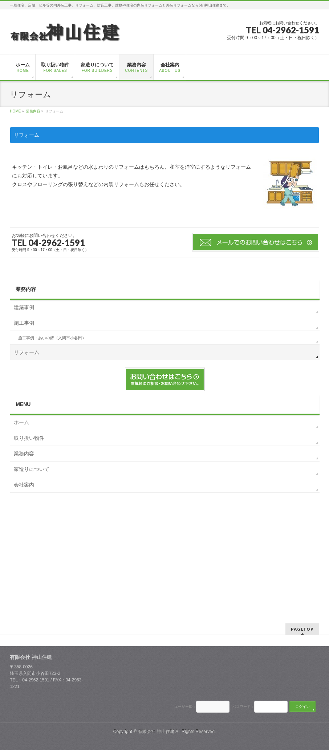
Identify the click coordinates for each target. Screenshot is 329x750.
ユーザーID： (185, 707)
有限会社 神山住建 (156, 731)
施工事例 (24, 323)
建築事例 (24, 307)
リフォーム (26, 352)
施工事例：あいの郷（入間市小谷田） (52, 338)
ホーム (21, 422)
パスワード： (242, 707)
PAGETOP (302, 629)
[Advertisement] (165, 551)
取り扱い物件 (29, 438)
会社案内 (24, 485)
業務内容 (26, 289)
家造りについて (31, 469)
